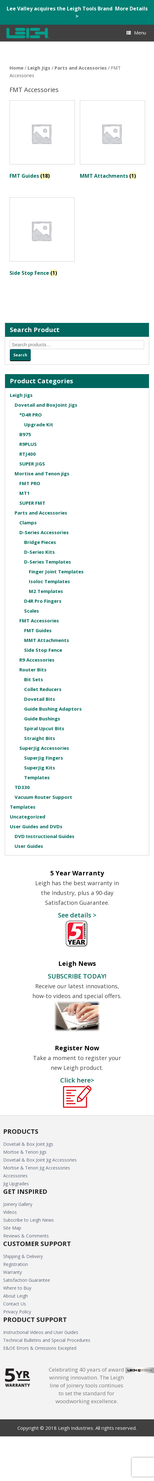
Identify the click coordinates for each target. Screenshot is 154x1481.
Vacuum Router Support (43, 797)
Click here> (77, 1080)
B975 (25, 434)
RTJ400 (27, 454)
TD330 (22, 787)
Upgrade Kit (38, 424)
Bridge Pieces (40, 542)
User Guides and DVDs (36, 826)
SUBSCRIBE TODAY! (77, 976)
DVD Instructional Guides (44, 836)
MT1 (24, 493)
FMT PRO (29, 483)
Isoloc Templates (49, 581)
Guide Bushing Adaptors (53, 709)
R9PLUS (28, 444)
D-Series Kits (39, 552)
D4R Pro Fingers (42, 601)
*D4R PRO (30, 414)
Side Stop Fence (43, 650)
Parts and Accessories (81, 68)
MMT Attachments (46, 640)
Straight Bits (39, 738)
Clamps (28, 522)
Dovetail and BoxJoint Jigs (46, 405)
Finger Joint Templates (56, 571)
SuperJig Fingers (43, 758)
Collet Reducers (42, 689)
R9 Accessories (37, 660)
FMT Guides (38, 630)
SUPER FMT (32, 503)
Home (16, 68)
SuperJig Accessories (44, 748)
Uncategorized (27, 816)
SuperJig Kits (39, 767)
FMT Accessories (39, 620)
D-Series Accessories (44, 532)
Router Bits (33, 669)
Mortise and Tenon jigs (42, 473)
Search (20, 355)
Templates (37, 777)
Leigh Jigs (39, 68)
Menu (136, 32)
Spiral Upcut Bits (44, 728)
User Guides (29, 846)
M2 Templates (46, 591)
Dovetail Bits (39, 699)
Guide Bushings (42, 718)
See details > (77, 915)
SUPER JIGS (32, 463)
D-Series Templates (47, 561)
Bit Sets (33, 679)
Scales (31, 611)
